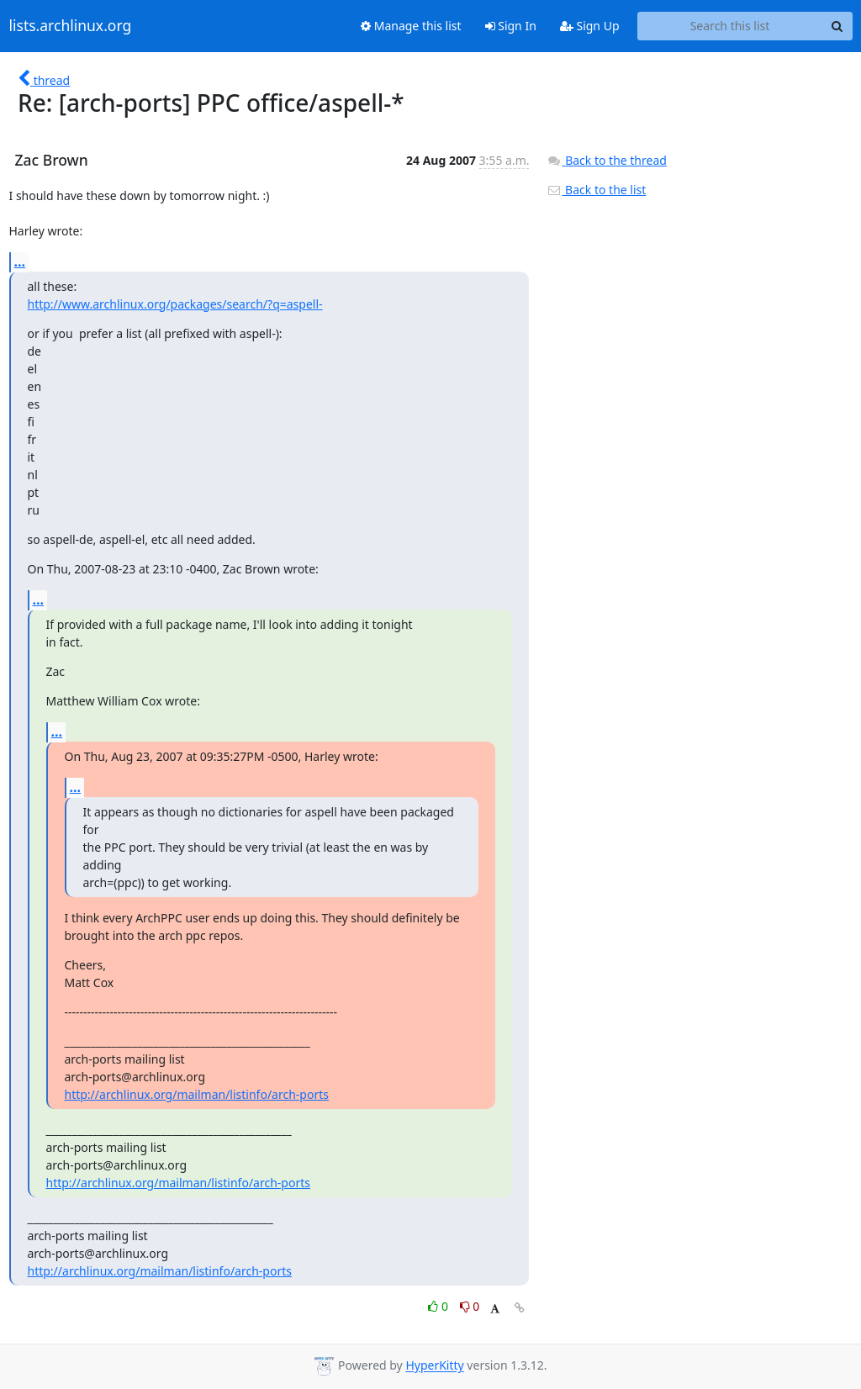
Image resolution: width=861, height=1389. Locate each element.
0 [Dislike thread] (470, 1306)
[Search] (837, 26)
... (20, 261)
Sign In (510, 26)
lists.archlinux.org (70, 26)
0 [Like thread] (439, 1306)
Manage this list (411, 26)
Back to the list (596, 190)
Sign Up (590, 26)
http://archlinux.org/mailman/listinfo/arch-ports (197, 1094)
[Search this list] (730, 26)
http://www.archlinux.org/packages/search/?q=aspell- (175, 304)
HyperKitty (434, 1366)
